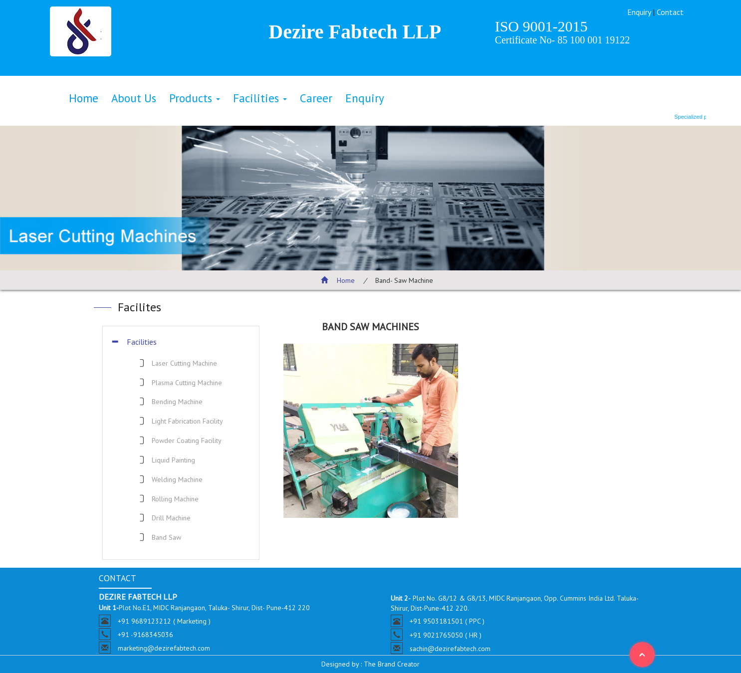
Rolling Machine (175, 498)
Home (83, 98)
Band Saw (166, 537)
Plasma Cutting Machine (187, 382)
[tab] (180, 342)
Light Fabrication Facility (187, 421)
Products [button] (194, 98)
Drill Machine (171, 517)
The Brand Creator (391, 664)
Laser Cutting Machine (184, 363)
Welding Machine (177, 479)
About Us (133, 98)
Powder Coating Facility (187, 440)
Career (316, 98)
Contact (670, 12)
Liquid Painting (173, 459)
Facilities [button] (260, 98)
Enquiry (639, 12)
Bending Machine (177, 401)
